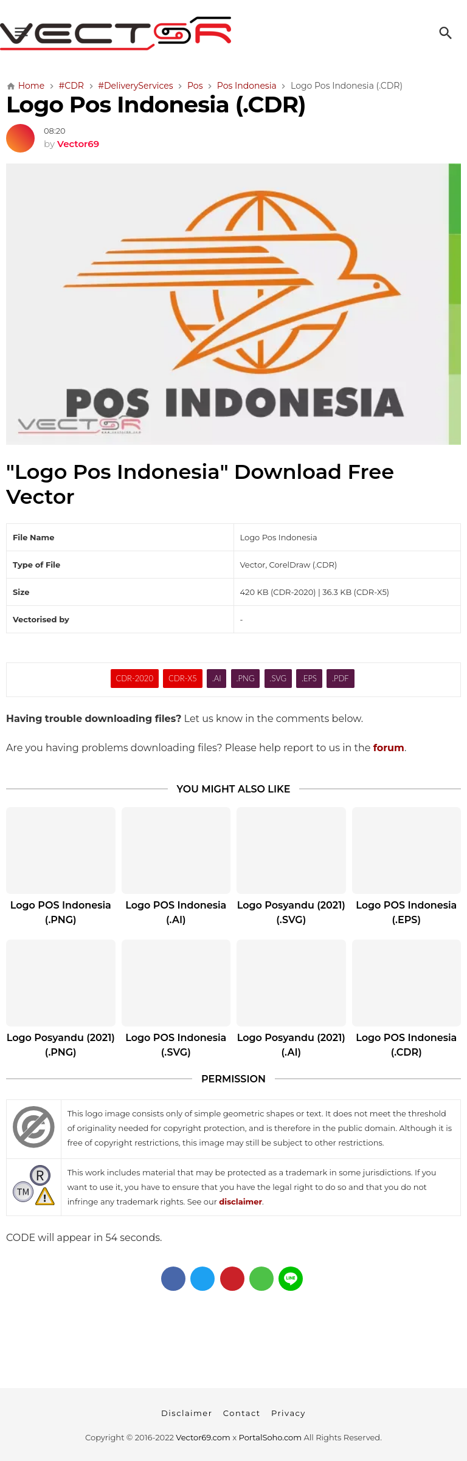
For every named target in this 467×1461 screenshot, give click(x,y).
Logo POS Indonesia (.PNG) (60, 912)
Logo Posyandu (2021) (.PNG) (61, 1045)
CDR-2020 (134, 678)
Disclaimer (186, 1413)
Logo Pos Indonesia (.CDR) (156, 104)
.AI (216, 678)
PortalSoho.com (270, 1437)
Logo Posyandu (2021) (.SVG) (291, 912)
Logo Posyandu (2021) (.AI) (291, 1045)
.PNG (246, 678)
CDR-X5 (182, 678)
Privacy (288, 1413)
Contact (242, 1413)
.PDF (340, 678)
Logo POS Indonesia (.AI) (175, 912)
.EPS (309, 678)
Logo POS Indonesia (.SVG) (175, 1045)
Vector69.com (203, 1437)
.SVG (277, 678)
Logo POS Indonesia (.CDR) (406, 1045)
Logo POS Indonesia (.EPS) (406, 912)
